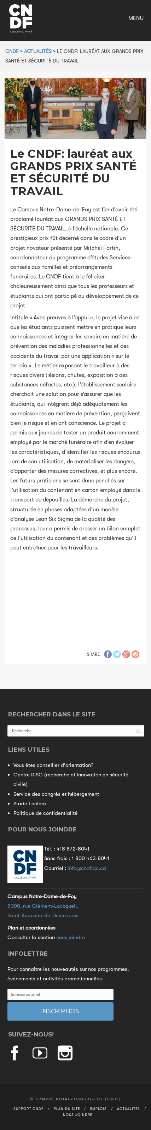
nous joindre (70, 937)
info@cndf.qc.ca (87, 868)
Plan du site (67, 1109)
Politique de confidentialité (45, 813)
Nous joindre (77, 1115)
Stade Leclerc (29, 803)
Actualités (128, 1109)
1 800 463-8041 (90, 858)
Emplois (98, 1109)
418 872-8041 (73, 849)
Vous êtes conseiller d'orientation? (53, 765)
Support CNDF (28, 1109)
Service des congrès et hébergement (56, 794)
